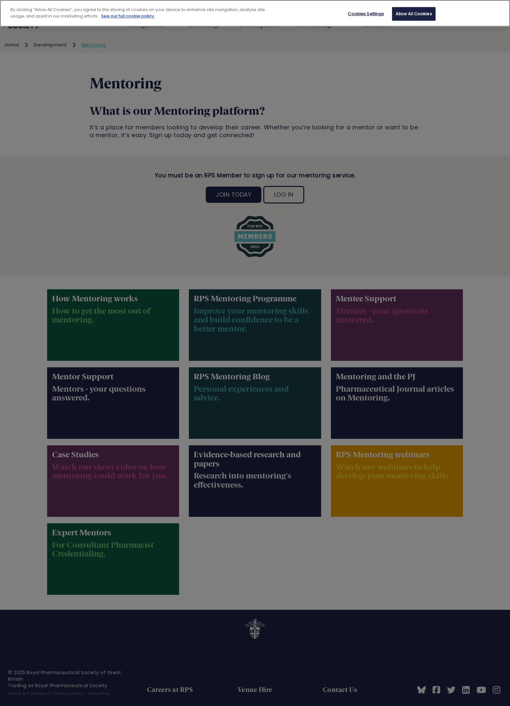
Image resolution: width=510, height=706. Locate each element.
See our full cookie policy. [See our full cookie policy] (128, 16)
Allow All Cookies (414, 14)
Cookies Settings (366, 14)
